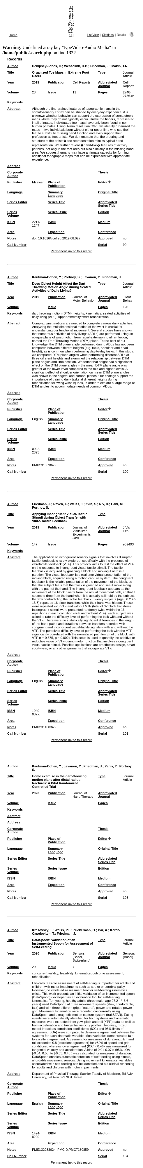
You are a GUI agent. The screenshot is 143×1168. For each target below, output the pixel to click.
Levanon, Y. (91, 277)
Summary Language (55, 193)
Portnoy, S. (71, 277)
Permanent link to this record (71, 251)
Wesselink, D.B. (76, 66)
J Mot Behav (127, 298)
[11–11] (71, 33)
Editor (102, 182)
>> (71, 28)
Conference (107, 232)
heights (78, 313)
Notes (11, 238)
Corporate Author (15, 174)
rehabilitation (41, 976)
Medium (104, 222)
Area (11, 232)
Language (15, 192)
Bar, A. (103, 930)
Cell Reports (82, 82)
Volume (13, 92)
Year (10, 82)
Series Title (56, 202)
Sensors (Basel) (129, 955)
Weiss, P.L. (62, 930)
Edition (103, 212)
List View (93, 34)
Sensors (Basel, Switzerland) (82, 957)
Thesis (103, 172)
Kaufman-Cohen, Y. (47, 277)
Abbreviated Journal (107, 84)
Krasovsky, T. (42, 930)
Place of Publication (56, 183)
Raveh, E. (60, 504)
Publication (56, 82)
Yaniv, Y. (111, 766)
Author (12, 66)
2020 (35, 793)
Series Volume (13, 213)
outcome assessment (108, 973)
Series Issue (57, 212)
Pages (103, 92)
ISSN (11, 222)
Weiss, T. (77, 504)
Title (10, 72)
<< (71, 7)
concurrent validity (45, 973)
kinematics (93, 313)
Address (13, 166)
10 (72, 24)
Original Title (108, 192)
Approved (105, 238)
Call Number (17, 244)
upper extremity (69, 317)
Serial (102, 244)
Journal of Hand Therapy (83, 794)
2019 (35, 82)
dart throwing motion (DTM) (52, 313)
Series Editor (17, 202)
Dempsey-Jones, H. (47, 66)
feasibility (66, 973)
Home (13, 35)
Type (101, 72)
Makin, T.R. (120, 66)
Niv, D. (104, 504)
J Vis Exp (126, 529)
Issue (52, 92)
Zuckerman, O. (84, 930)
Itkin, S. (91, 504)
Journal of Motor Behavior (84, 298)
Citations (108, 34)
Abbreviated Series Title (107, 203)
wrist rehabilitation (95, 317)
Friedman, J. (100, 66)
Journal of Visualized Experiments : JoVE (82, 533)
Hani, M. (117, 504)
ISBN (52, 222)
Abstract (13, 108)
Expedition (56, 232)
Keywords (15, 102)
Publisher (14, 182)
